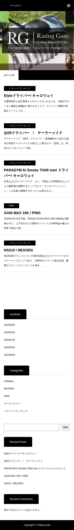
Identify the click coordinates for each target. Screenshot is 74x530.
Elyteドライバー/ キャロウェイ (28, 96)
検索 (65, 427)
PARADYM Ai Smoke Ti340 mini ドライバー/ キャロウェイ (36, 173)
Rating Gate (44, 525)
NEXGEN (9, 388)
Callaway (9, 381)
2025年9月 (9, 325)
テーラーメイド (12, 403)
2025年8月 (9, 332)
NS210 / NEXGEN (18, 250)
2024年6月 (9, 355)
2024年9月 (9, 347)
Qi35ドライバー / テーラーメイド (33, 133)
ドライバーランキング (20, 88)
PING (11, 205)
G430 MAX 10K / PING (22, 213)
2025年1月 (9, 340)
